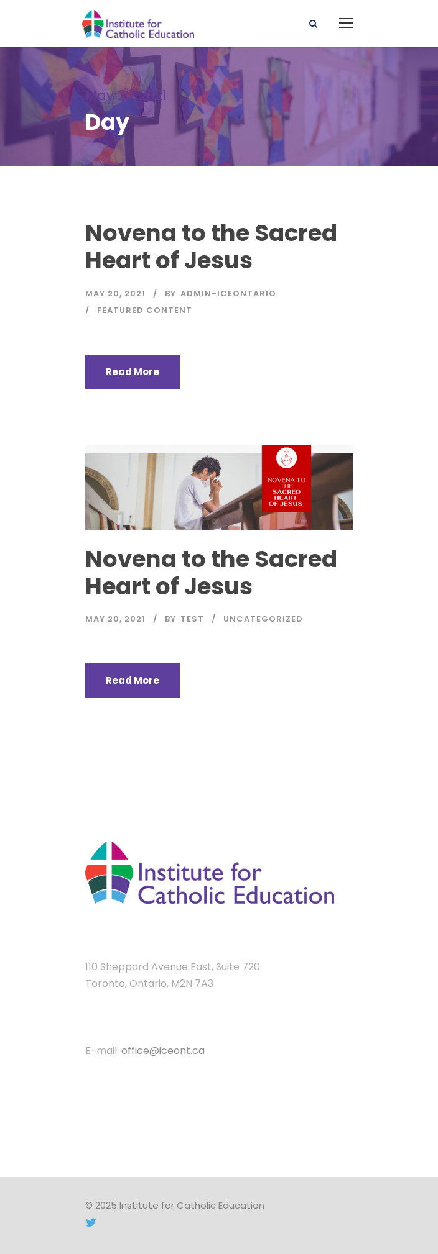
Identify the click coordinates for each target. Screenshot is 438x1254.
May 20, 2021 (115, 293)
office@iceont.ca (163, 1050)
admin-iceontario (228, 293)
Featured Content (144, 310)
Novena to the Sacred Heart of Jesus (211, 246)
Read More (132, 371)
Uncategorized (263, 619)
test (192, 619)
